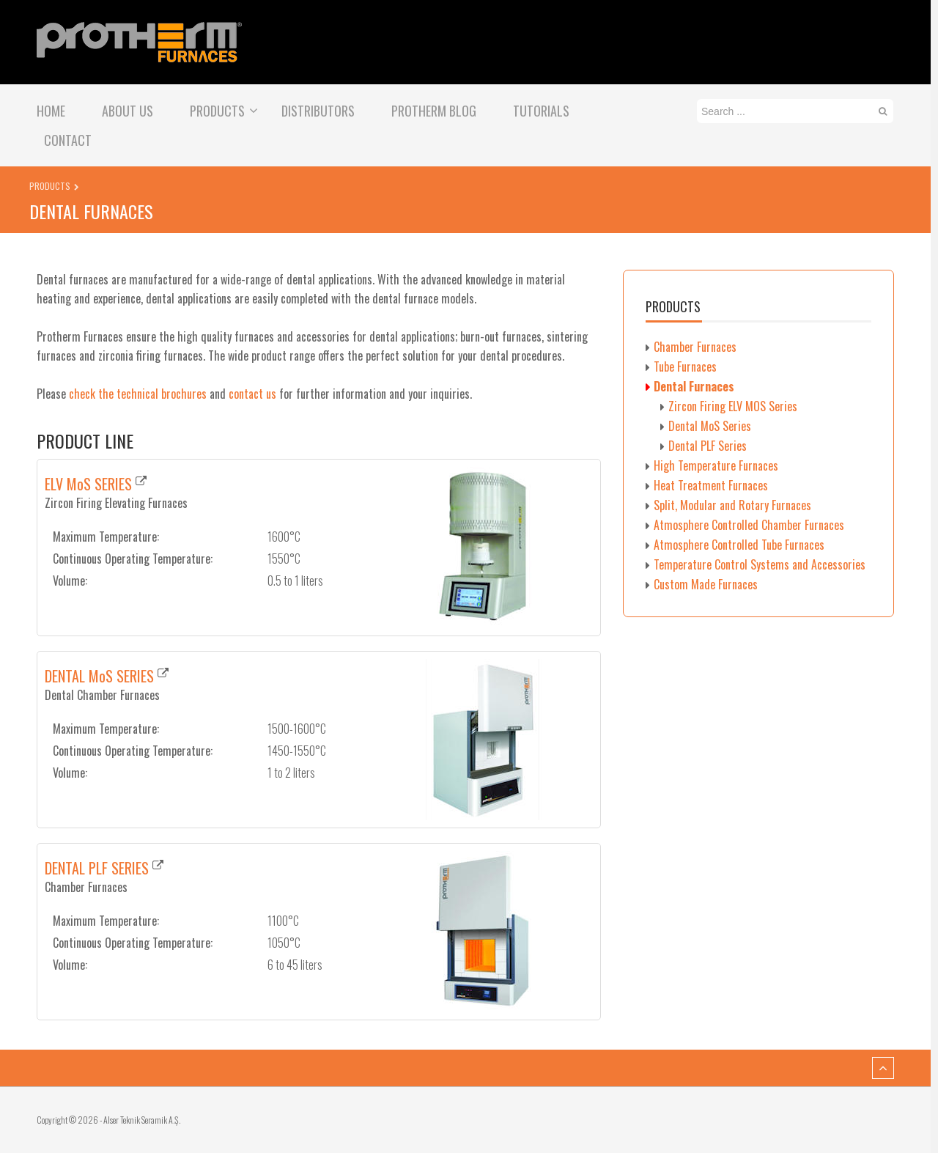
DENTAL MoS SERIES (99, 676)
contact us (252, 393)
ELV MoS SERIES (88, 484)
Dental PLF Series (707, 445)
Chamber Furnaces (695, 347)
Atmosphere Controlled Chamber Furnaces (749, 525)
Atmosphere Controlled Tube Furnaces (739, 544)
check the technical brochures (138, 393)
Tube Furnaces (685, 366)
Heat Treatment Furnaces (711, 485)
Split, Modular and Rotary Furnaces (732, 505)
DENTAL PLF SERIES (97, 868)
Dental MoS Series (709, 426)
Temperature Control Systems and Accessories (759, 564)
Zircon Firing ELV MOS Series (732, 406)
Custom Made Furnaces (706, 584)
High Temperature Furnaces (716, 465)
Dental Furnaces (694, 386)
